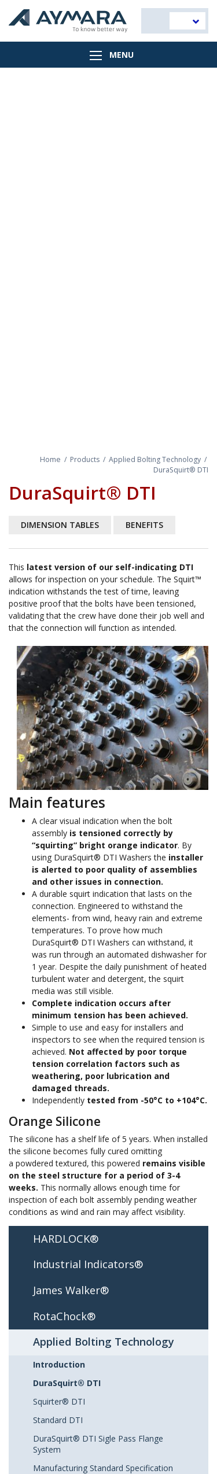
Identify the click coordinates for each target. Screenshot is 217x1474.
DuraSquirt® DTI (67, 1382)
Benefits (144, 524)
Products (85, 459)
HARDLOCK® (65, 1239)
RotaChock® (64, 1316)
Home (50, 459)
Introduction (59, 1364)
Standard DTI (58, 1419)
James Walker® (71, 1290)
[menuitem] (187, 21)
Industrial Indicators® (88, 1264)
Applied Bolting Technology (155, 459)
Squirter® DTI (59, 1401)
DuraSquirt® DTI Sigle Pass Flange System (98, 1443)
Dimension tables (60, 524)
